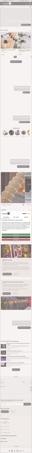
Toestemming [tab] (6, 217)
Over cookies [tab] (16, 217)
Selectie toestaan (16, 237)
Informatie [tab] (26, 217)
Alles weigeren (16, 239)
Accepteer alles (16, 234)
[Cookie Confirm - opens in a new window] (26, 213)
